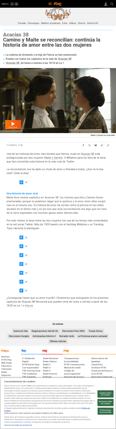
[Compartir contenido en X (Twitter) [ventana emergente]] (89, 144)
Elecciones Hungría (19, 336)
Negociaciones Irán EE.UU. (45, 331)
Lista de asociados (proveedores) (18, 425)
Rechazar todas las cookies (105, 403)
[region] (58, 403)
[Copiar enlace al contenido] (108, 144)
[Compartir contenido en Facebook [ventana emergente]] (83, 144)
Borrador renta (66, 336)
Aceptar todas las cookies (105, 394)
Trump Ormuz (95, 331)
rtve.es (29, 305)
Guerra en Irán (21, 331)
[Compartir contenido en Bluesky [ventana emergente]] (96, 144)
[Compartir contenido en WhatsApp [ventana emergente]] (102, 144)
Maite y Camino (53, 157)
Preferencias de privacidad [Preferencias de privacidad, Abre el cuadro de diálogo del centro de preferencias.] (105, 411)
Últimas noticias (58, 341)
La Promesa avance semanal (92, 336)
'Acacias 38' (65, 58)
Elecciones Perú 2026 (73, 331)
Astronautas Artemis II (44, 336)
